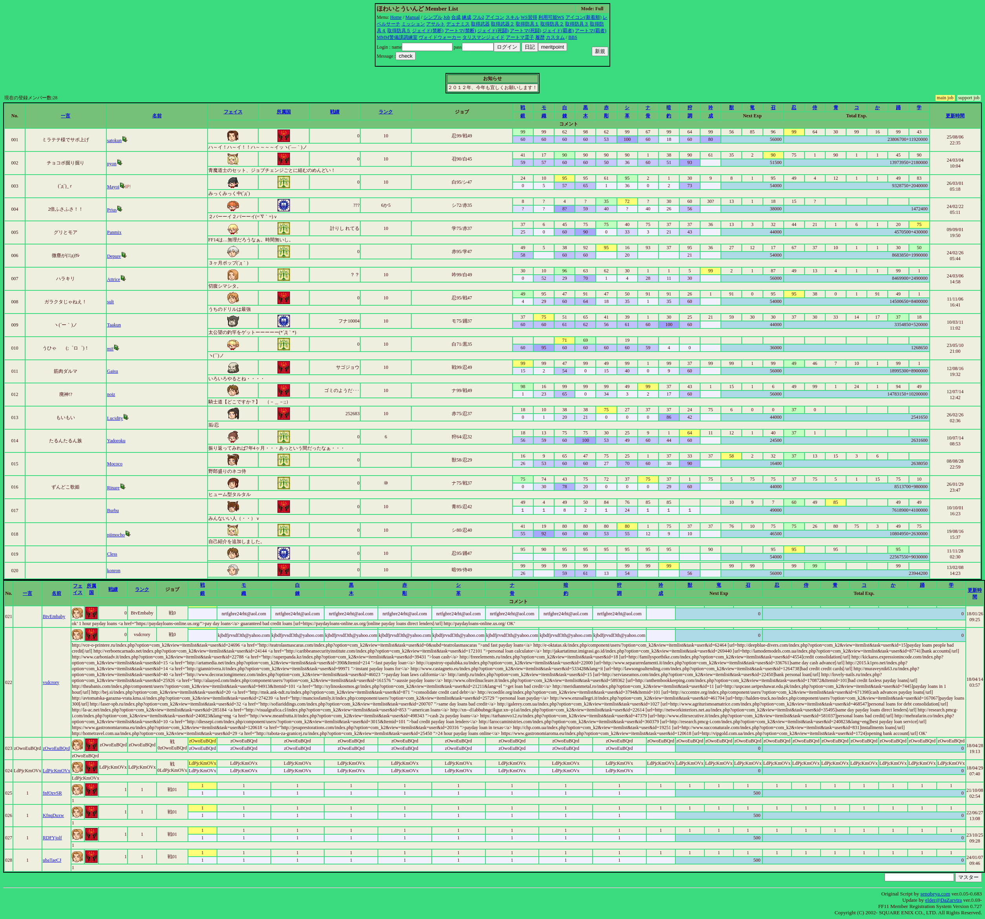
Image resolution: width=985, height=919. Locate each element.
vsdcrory (51, 682)
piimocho (116, 535)
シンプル (432, 17)
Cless (112, 554)
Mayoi (113, 187)
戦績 (334, 112)
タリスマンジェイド (483, 37)
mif (110, 349)
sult (110, 302)
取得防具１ (527, 24)
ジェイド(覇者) (558, 30)
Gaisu (112, 371)
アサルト (435, 24)
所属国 (284, 112)
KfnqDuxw (53, 815)
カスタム (555, 37)
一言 (65, 116)
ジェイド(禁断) (427, 30)
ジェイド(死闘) (493, 30)
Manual (412, 17)
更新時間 (955, 116)
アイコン (494, 17)
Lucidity (115, 418)
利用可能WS (551, 17)
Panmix (114, 232)
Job (446, 17)
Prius (112, 210)
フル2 (478, 17)
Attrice (113, 279)
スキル (512, 17)
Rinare (113, 487)
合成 (456, 17)
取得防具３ (577, 24)
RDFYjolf (52, 838)
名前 (157, 116)
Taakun (114, 325)
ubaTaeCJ (52, 860)
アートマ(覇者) (590, 30)
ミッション (413, 24)
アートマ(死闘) (525, 30)
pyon (112, 163)
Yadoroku (116, 440)
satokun (114, 140)
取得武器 (480, 24)
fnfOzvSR (52, 793)
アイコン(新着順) (583, 17)
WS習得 (529, 17)
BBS (572, 37)
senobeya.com (935, 894)
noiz (111, 394)
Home (395, 17)
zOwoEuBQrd (56, 748)
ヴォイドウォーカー (440, 37)
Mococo (114, 464)
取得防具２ (552, 24)
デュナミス (458, 24)
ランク (386, 112)
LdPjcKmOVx (56, 770)
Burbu (113, 510)
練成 (466, 17)
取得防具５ (399, 30)
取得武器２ (502, 24)
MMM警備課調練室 (397, 37)
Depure (114, 256)
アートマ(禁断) (460, 30)
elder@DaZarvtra (943, 900)
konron (113, 570)
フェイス (233, 112)
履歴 (540, 37)
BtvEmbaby (54, 616)
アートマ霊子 (520, 37)
